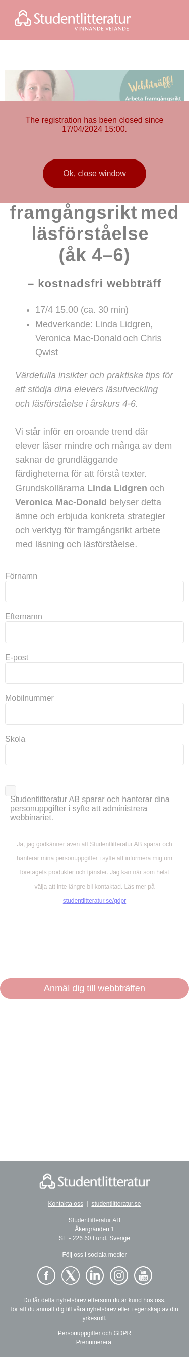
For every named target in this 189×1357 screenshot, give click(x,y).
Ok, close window (94, 173)
